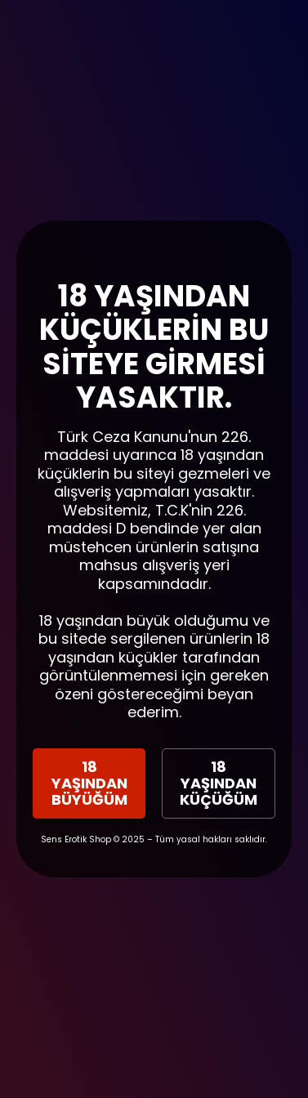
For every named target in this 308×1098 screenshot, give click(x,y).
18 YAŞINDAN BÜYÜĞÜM (89, 783)
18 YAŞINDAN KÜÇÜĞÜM (218, 783)
